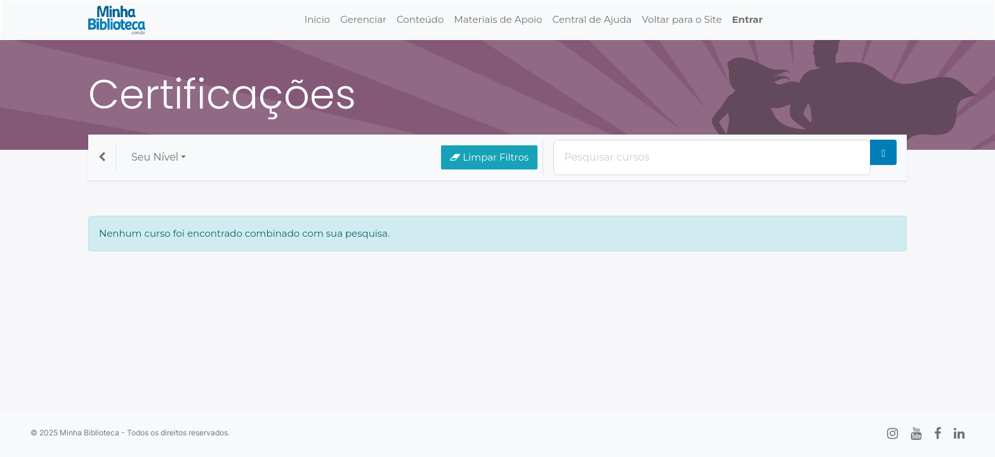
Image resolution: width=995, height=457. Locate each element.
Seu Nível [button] (154, 157)
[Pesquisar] (883, 152)
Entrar (747, 19)
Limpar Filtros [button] (489, 157)
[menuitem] (317, 20)
